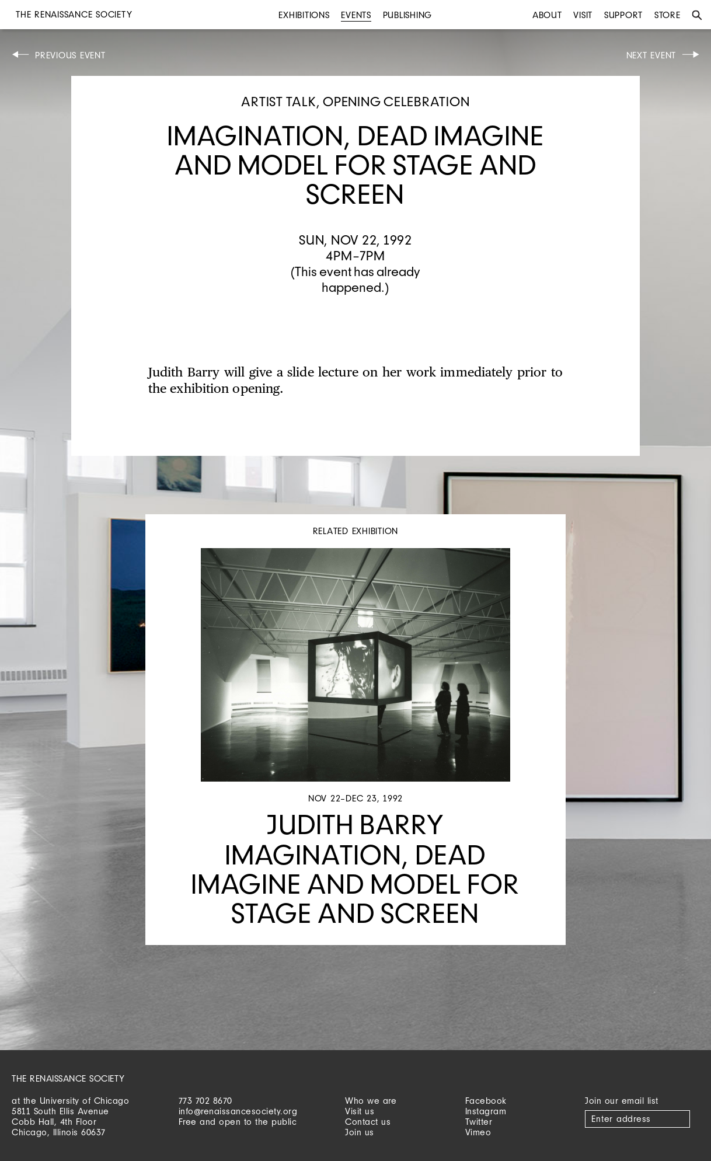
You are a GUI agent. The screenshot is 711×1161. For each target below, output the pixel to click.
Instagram (486, 1111)
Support (623, 14)
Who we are (370, 1100)
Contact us (368, 1121)
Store (667, 14)
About (547, 14)
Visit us (359, 1111)
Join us (359, 1132)
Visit (582, 14)
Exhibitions (303, 14)
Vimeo (478, 1132)
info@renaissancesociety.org (238, 1111)
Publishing (408, 14)
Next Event (651, 55)
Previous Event (70, 55)
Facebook (486, 1100)
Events (356, 14)
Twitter (479, 1121)
